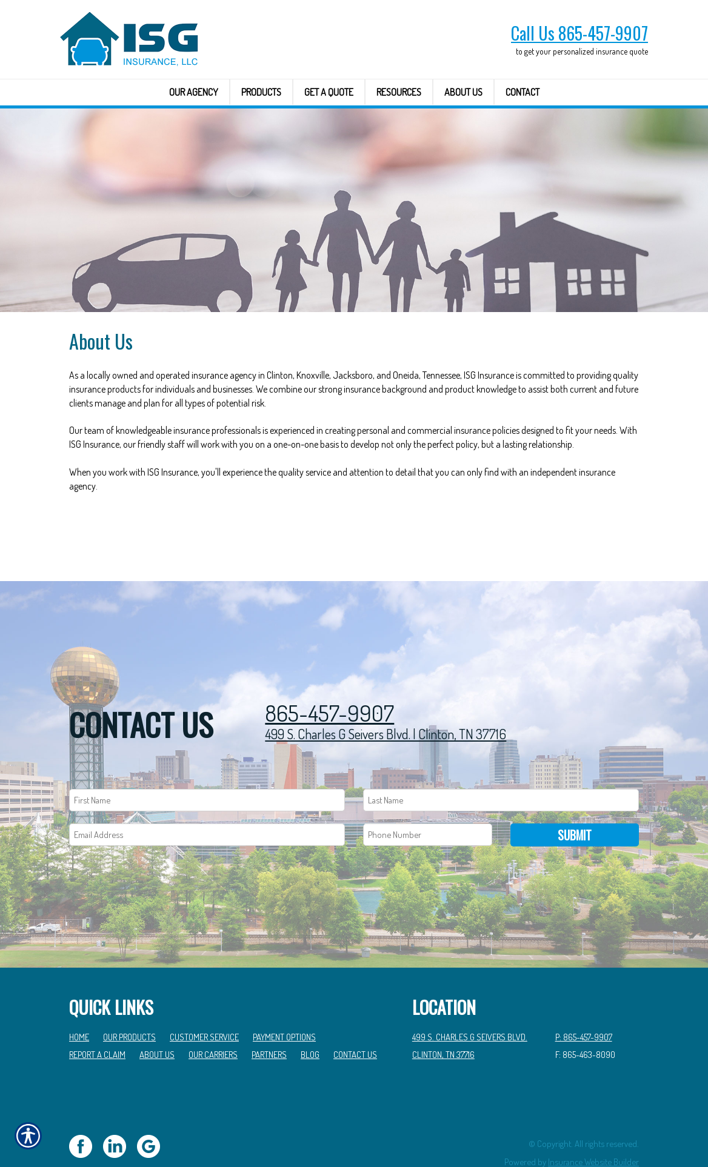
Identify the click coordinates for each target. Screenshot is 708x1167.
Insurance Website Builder (593, 1127)
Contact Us (355, 1020)
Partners (269, 1020)
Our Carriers (213, 1020)
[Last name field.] (501, 766)
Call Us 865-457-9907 (579, 33)
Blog (310, 1020)
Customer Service (204, 1002)
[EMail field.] (207, 801)
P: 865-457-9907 (583, 1002)
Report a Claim (97, 1020)
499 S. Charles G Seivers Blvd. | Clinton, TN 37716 (385, 699)
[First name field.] (207, 766)
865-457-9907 (329, 679)
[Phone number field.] (427, 801)
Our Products (129, 1002)
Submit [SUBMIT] (575, 801)
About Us (157, 1020)
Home (79, 1002)
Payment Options (284, 1002)
